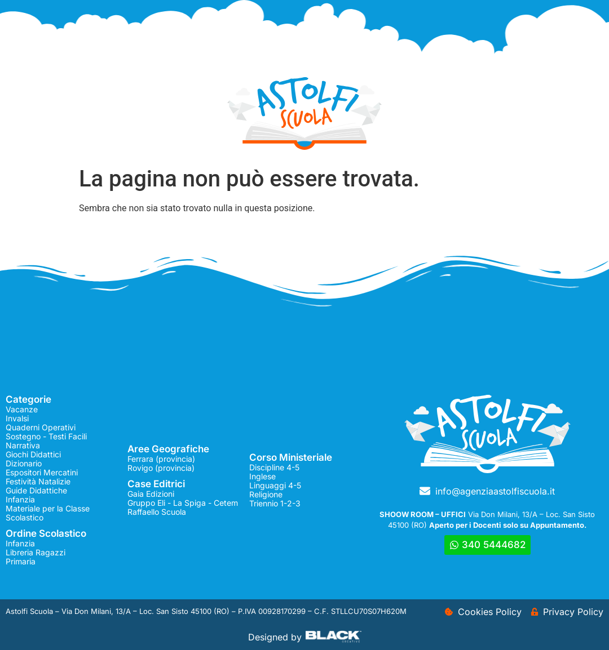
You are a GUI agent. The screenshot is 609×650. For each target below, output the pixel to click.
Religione (266, 494)
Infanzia (20, 499)
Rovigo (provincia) (161, 468)
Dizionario (24, 463)
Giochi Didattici (33, 454)
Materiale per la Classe (48, 508)
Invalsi (17, 418)
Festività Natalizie (38, 481)
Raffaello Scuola (156, 512)
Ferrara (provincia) (161, 459)
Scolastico (24, 517)
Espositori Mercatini (42, 472)
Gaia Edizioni (150, 493)
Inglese (262, 476)
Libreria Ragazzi (35, 552)
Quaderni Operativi (41, 427)
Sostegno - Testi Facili (46, 436)
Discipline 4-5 (274, 467)
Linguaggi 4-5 (275, 485)
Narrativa (23, 445)
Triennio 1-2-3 (275, 503)
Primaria (21, 561)
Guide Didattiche (36, 490)
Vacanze (22, 409)
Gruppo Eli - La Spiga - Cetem (182, 502)
